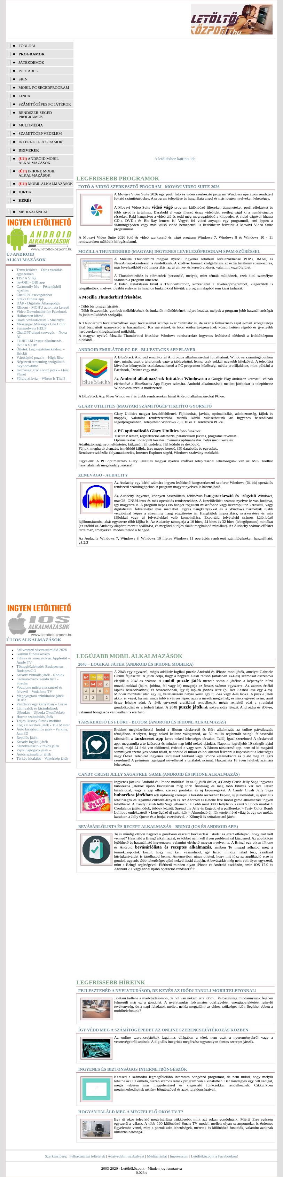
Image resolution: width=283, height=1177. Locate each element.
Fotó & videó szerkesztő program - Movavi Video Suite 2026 (149, 186)
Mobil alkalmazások (50, 183)
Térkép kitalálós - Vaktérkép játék (42, 758)
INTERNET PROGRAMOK (40, 142)
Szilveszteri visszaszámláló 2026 (41, 650)
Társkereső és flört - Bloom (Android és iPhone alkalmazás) (152, 722)
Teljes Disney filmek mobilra (38, 721)
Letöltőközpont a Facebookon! (214, 1156)
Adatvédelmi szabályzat (126, 1156)
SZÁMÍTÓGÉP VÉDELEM (40, 133)
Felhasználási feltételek (87, 1156)
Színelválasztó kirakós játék (37, 746)
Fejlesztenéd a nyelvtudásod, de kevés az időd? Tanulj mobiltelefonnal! (167, 990)
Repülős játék (26, 737)
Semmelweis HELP (31, 328)
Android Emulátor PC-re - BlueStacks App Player (137, 349)
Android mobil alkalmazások (38, 160)
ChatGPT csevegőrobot (34, 295)
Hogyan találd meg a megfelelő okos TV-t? (130, 1111)
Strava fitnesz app (30, 299)
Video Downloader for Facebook (41, 311)
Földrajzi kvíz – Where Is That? (40, 378)
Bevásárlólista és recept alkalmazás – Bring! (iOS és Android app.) (158, 826)
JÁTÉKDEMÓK (31, 62)
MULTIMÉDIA (30, 125)
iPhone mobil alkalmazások (36, 173)
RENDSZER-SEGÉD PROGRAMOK (35, 114)
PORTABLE (28, 71)
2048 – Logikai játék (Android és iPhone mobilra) (136, 664)
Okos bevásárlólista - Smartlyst (40, 320)
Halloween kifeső (29, 315)
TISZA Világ (26, 278)
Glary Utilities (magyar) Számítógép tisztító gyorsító (145, 406)
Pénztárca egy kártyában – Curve (41, 704)
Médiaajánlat (157, 1156)
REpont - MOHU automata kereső (42, 307)
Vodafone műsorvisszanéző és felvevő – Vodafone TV (39, 689)
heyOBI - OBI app (30, 282)
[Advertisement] (132, 19)
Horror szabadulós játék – (36, 716)
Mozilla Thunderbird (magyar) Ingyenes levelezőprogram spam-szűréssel (169, 251)
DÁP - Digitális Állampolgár (38, 303)
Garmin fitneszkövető (33, 654)
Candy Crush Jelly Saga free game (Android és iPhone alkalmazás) (159, 774)
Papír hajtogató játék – (33, 750)
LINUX (24, 96)
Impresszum (179, 1156)
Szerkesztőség (55, 1156)
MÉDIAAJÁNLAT (33, 212)
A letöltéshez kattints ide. (175, 158)
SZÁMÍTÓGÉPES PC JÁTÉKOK (44, 104)
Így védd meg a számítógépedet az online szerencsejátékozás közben (163, 1030)
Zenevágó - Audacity (103, 475)
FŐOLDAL (27, 46)
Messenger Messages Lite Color (40, 324)
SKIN (22, 79)
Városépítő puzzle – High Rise (39, 357)
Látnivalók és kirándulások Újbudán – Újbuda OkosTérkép (40, 710)
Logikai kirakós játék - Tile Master (43, 725)
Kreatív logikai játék (32, 742)
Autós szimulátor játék (33, 754)
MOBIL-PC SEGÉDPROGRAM (43, 87)
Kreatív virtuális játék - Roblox (40, 675)
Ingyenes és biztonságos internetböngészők (132, 1069)
